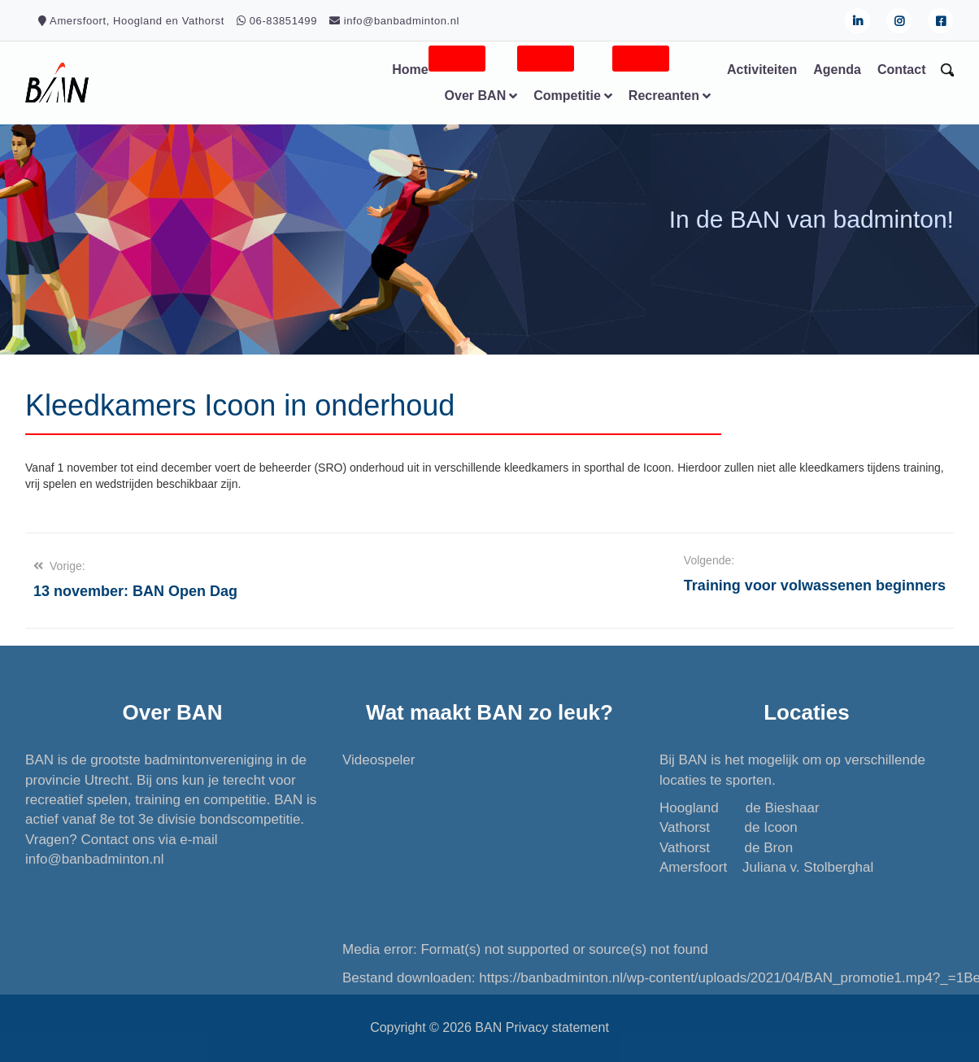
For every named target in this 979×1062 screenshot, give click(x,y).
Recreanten (663, 95)
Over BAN (475, 95)
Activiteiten (761, 69)
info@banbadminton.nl (95, 859)
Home (409, 69)
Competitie (566, 95)
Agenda (836, 69)
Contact (901, 69)
